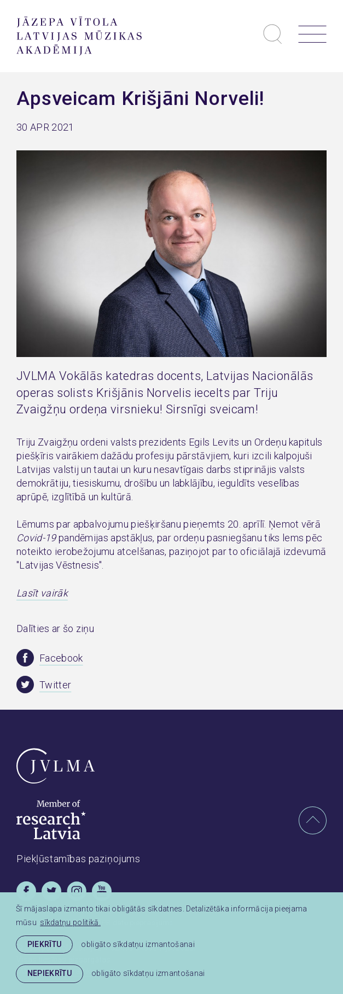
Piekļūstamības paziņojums (78, 858)
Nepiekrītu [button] (49, 973)
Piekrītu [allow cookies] (44, 944)
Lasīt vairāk (42, 593)
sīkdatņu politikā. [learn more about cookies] (70, 922)
